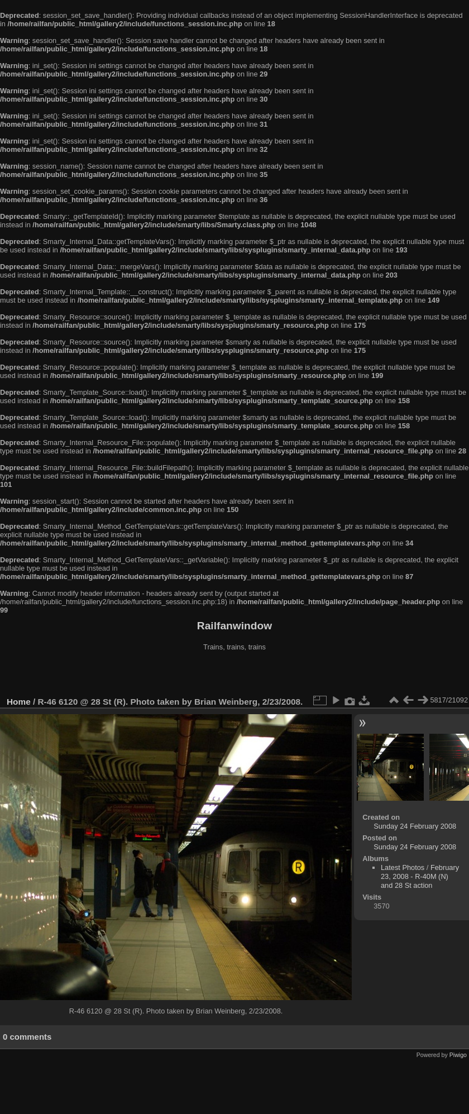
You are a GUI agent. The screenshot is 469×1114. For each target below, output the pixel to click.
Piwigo (458, 1054)
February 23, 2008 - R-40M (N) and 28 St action (420, 876)
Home (19, 701)
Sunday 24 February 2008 (415, 826)
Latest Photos (402, 867)
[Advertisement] (234, 675)
